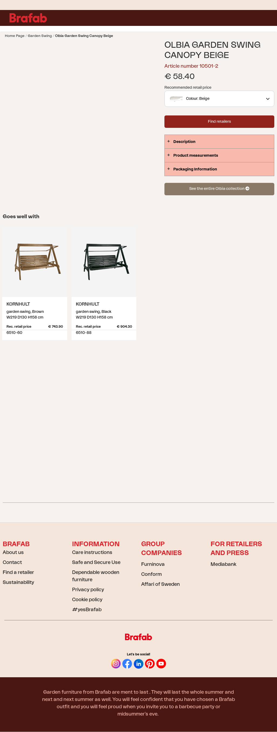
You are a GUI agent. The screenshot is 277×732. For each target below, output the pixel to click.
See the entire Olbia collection (219, 189)
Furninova (153, 564)
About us (13, 552)
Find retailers (219, 122)
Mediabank (223, 564)
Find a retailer (18, 572)
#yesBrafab (87, 609)
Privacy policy (88, 589)
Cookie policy (87, 599)
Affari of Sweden (160, 584)
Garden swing (40, 35)
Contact (12, 562)
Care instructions (92, 552)
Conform (151, 574)
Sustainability (18, 582)
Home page (15, 35)
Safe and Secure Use (96, 562)
